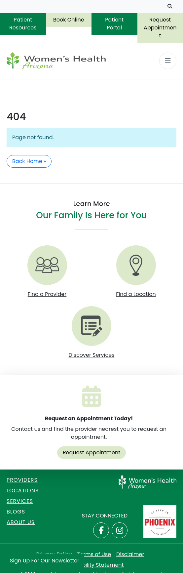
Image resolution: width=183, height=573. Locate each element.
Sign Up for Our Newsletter (44, 560)
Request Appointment (160, 27)
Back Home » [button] (29, 161)
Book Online (68, 19)
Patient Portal (114, 23)
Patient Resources (22, 23)
